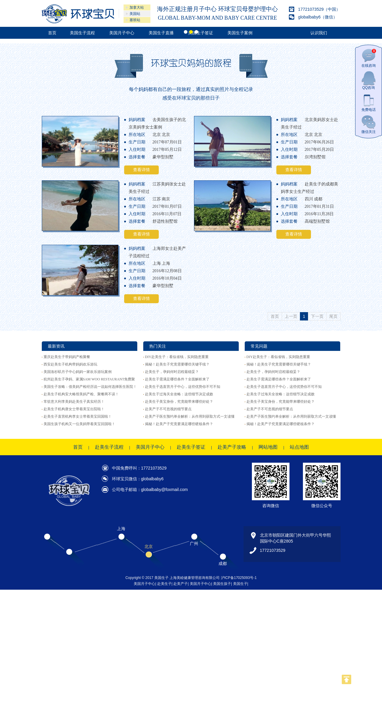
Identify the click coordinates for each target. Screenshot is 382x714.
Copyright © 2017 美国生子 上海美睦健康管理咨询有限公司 (173, 578)
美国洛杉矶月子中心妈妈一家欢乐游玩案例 (78, 372)
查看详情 (141, 170)
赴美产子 (180, 584)
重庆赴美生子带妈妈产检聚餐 (67, 357)
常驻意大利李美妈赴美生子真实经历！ (74, 401)
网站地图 (268, 447)
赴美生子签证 (191, 447)
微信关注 (368, 124)
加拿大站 (137, 7)
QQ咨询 (368, 80)
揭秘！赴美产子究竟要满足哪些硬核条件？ (179, 424)
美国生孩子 (222, 584)
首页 (78, 447)
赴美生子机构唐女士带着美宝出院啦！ (74, 409)
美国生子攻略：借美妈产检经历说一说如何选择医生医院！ (90, 387)
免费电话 (368, 102)
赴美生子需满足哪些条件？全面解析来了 (177, 379)
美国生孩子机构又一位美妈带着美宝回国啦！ (79, 424)
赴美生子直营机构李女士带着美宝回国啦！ (78, 416)
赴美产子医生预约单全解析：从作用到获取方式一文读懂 (190, 416)
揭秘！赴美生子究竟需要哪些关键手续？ (177, 364)
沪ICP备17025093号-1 (239, 578)
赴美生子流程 (109, 447)
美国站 (135, 14)
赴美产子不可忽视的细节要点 (168, 409)
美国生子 (240, 584)
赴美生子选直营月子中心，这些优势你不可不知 (182, 387)
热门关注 (157, 346)
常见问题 (259, 346)
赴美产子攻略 (232, 447)
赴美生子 (164, 584)
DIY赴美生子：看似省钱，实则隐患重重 (177, 357)
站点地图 (299, 447)
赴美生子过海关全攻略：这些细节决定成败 (179, 394)
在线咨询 (368, 58)
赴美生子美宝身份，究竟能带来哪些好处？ (179, 401)
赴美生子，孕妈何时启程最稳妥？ (172, 372)
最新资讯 (56, 346)
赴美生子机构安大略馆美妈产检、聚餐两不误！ (81, 394)
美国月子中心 (150, 447)
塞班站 (135, 20)
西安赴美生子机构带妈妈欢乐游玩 (70, 364)
